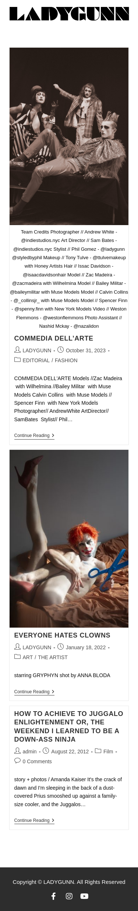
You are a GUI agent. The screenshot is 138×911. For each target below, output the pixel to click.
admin (30, 751)
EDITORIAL (36, 360)
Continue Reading (34, 435)
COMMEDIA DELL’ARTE (53, 338)
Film (108, 751)
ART (28, 657)
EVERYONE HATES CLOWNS (62, 635)
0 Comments (37, 761)
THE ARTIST (53, 657)
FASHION (66, 360)
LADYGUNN (37, 350)
